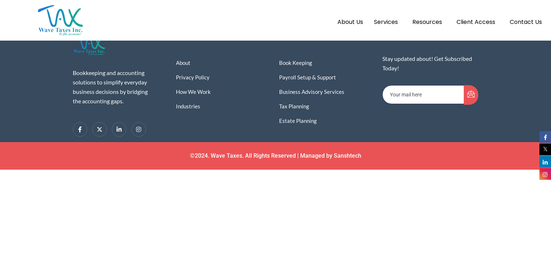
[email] (423, 94)
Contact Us (526, 22)
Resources (427, 22)
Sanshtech (347, 155)
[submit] (471, 95)
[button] (388, 22)
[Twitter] (99, 129)
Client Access (476, 22)
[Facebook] (80, 129)
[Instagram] (138, 129)
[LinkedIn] (119, 129)
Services (386, 22)
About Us (350, 22)
